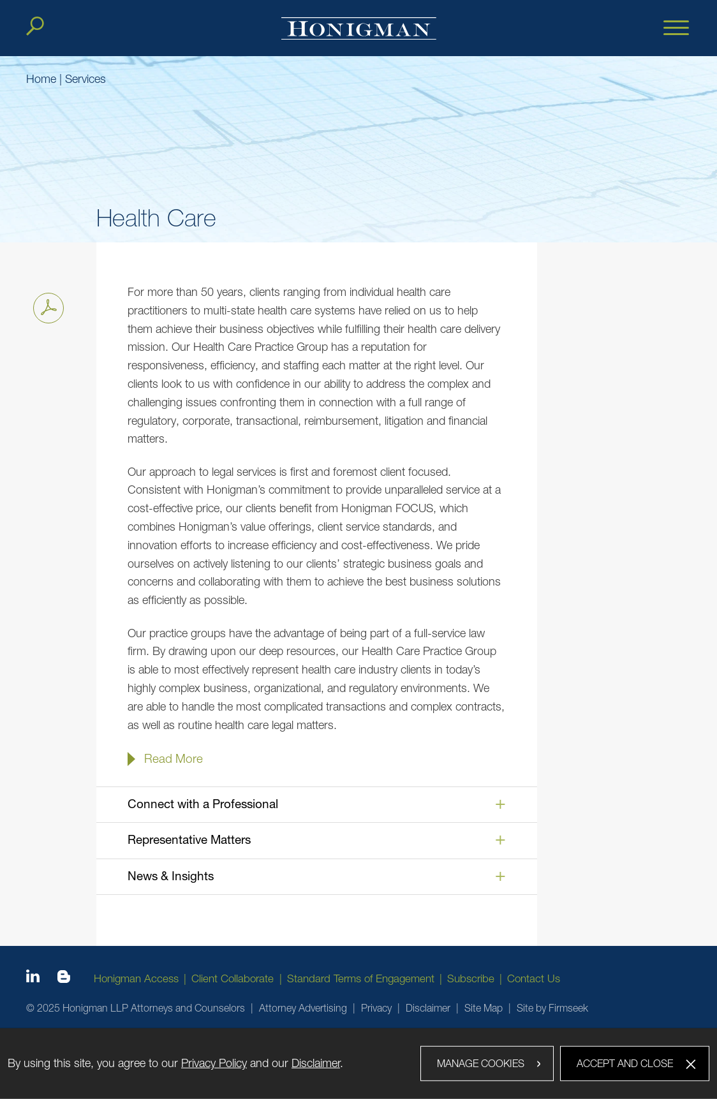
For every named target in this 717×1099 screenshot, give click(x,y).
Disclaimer (428, 1008)
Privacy (376, 1008)
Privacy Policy (214, 1063)
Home (41, 78)
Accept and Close (625, 1062)
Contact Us (533, 978)
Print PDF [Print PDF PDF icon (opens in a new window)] (45, 305)
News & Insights (171, 876)
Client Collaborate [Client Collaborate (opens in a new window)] (232, 978)
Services (85, 78)
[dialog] (358, 1063)
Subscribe (470, 978)
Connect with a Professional (203, 804)
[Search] (35, 26)
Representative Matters (189, 839)
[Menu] (676, 28)
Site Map (483, 1008)
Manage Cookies (480, 1062)
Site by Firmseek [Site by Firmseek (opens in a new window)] (552, 1008)
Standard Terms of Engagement (360, 978)
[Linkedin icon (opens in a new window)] (33, 978)
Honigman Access (136, 978)
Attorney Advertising (303, 1008)
